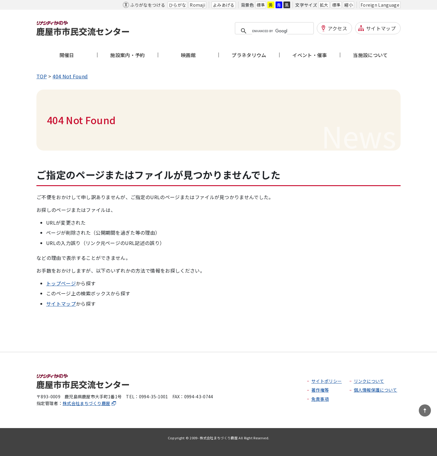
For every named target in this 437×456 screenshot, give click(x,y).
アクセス (337, 28)
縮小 (348, 5)
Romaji (197, 5)
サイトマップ (381, 28)
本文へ (43, 5)
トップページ (61, 283)
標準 (260, 5)
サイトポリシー (326, 381)
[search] (269, 31)
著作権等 (320, 390)
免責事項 (320, 399)
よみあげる (224, 5)
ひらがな (177, 5)
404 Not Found (70, 76)
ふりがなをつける (147, 5)
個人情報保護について (375, 390)
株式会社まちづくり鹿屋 (90, 403)
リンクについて (369, 381)
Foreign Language (380, 5)
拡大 (324, 5)
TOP (41, 76)
